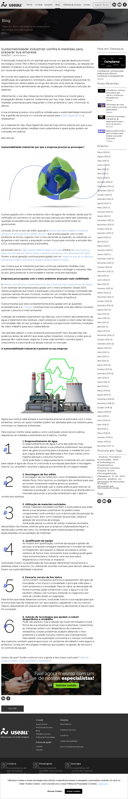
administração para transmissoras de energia (108, 487)
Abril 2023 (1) (102, 242)
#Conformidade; (104, 460)
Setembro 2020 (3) (105, 344)
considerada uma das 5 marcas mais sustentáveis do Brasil (58, 284)
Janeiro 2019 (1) (103, 395)
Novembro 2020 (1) (105, 335)
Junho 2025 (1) (103, 165)
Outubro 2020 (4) (104, 339)
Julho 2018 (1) (103, 416)
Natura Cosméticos (14, 284)
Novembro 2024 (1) (105, 190)
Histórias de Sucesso (72, 5)
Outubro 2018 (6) (104, 408)
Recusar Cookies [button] (55, 791)
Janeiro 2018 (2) (104, 442)
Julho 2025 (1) (103, 161)
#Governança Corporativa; (108, 468)
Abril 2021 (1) (102, 327)
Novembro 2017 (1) (105, 446)
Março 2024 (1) (103, 208)
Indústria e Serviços (68, 730)
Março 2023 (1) (103, 246)
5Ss (116, 476)
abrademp (112, 479)
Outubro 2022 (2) (104, 267)
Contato (86, 5)
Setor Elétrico (65, 724)
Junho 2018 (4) (103, 420)
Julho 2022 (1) (103, 276)
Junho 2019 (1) (103, 382)
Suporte (39, 750)
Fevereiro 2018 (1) (105, 437)
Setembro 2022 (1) (105, 271)
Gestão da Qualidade (69, 741)
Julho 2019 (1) (103, 378)
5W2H (122, 476)
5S (113, 476)
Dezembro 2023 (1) (105, 220)
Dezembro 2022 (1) (105, 259)
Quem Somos (41, 724)
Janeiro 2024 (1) (104, 216)
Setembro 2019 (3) (105, 373)
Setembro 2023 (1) (105, 233)
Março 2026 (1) (103, 152)
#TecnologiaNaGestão (107, 473)
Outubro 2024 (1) (104, 195)
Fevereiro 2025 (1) (104, 182)
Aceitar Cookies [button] (73, 791)
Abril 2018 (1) (102, 429)
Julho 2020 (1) (103, 352)
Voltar (12, 708)
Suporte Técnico (102, 5)
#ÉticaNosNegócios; (106, 462)
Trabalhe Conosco (43, 734)
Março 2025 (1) (103, 178)
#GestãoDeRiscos (105, 465)
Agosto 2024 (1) (104, 203)
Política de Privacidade (45, 737)
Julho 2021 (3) (103, 314)
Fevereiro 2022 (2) (105, 288)
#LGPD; (111, 471)
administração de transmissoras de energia (110, 483)
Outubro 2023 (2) (104, 229)
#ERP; (115, 460)
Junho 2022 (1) (103, 280)
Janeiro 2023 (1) (104, 254)
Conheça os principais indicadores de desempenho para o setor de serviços (115, 121)
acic (120, 479)
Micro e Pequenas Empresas (71, 747)
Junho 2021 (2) (103, 318)
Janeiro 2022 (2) (104, 293)
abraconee (101, 479)
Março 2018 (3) (103, 433)
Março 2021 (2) (103, 331)
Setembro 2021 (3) (105, 305)
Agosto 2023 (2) (104, 237)
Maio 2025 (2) (103, 169)
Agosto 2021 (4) (104, 310)
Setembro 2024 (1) (105, 199)
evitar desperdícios (71, 115)
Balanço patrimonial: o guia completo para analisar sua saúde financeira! (115, 136)
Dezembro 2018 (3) (105, 399)
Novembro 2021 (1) (105, 297)
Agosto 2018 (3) (104, 412)
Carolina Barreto (19, 55)
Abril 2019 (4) (102, 386)
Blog (58, 5)
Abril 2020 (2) (103, 361)
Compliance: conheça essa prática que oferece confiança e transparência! (110, 73)
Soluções (48, 5)
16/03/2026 (100, 79)
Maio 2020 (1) (103, 356)
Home (29, 5)
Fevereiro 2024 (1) (105, 212)
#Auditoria (103, 457)
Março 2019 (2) (103, 390)
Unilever (27, 307)
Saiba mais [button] (103, 784)
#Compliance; (115, 457)
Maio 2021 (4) (103, 322)
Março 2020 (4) (103, 365)
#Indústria (101, 471)
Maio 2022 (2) (103, 284)
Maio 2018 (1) (103, 425)
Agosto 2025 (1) (104, 156)
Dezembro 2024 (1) (105, 186)
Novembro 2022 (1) (105, 263)
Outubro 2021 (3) (104, 301)
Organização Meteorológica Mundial (41, 250)
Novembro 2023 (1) (105, 225)
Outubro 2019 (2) (104, 369)
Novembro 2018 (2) (105, 403)
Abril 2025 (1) (102, 173)
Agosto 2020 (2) (104, 348)
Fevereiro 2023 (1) (105, 250)
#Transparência (103, 476)
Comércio (64, 735)
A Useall (38, 5)
